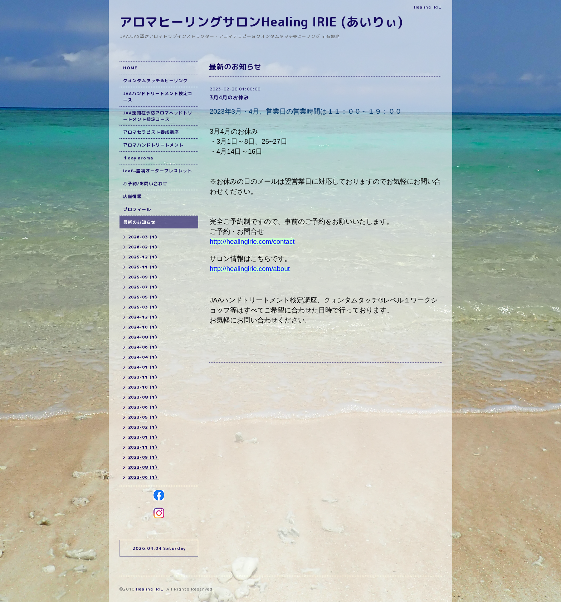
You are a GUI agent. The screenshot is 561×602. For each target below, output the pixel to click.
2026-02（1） (143, 247)
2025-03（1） (143, 307)
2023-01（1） (143, 437)
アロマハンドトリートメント (153, 145)
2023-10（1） (143, 387)
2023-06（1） (143, 407)
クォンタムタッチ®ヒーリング (155, 81)
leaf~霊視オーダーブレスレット (157, 171)
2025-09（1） (143, 277)
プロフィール (137, 209)
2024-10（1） (143, 327)
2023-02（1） (143, 427)
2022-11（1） (143, 447)
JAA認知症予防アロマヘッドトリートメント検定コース (157, 116)
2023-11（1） (143, 377)
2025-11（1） (143, 267)
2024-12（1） (143, 317)
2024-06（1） (143, 347)
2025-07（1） (143, 287)
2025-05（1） (143, 297)
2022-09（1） (143, 457)
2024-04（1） (143, 357)
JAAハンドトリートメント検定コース (157, 96)
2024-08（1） (143, 337)
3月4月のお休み (229, 97)
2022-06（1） (143, 477)
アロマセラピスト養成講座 (151, 132)
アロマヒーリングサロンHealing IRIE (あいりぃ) (261, 21)
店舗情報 (132, 196)
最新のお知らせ (139, 222)
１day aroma (138, 158)
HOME (130, 68)
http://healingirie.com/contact (252, 241)
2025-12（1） (143, 257)
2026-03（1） (143, 237)
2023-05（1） (143, 417)
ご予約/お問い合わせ (145, 184)
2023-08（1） (143, 397)
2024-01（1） (143, 367)
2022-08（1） (143, 467)
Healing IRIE (150, 589)
